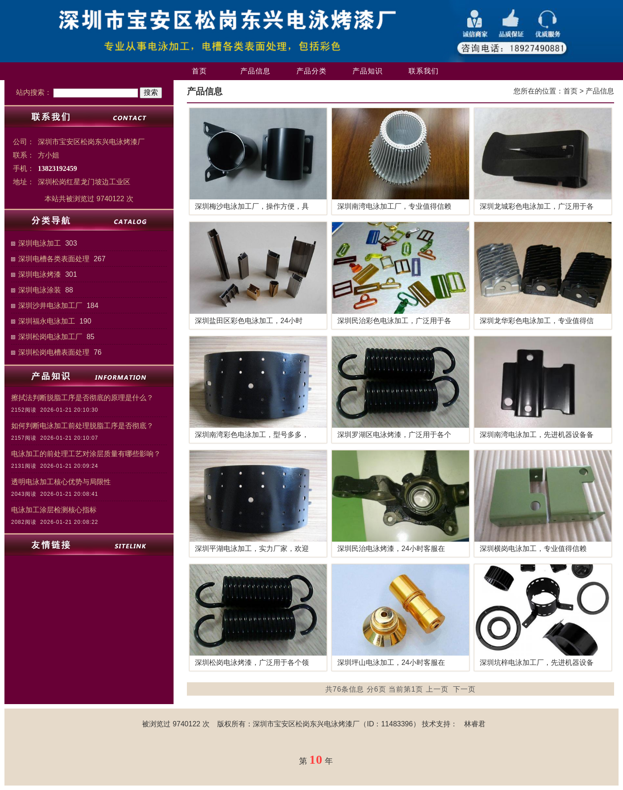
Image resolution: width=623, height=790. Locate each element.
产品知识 (367, 71)
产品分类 (311, 71)
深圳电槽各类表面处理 (53, 259)
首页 (199, 71)
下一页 (464, 689)
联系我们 (424, 71)
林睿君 (474, 724)
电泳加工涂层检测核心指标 (54, 510)
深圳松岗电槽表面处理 (53, 352)
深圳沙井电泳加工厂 (50, 305)
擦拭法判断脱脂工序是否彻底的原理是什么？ (82, 397)
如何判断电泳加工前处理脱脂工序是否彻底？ (82, 425)
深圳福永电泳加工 (46, 321)
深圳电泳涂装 (39, 290)
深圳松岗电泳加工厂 (50, 336)
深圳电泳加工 (39, 243)
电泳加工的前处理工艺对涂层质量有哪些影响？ (86, 454)
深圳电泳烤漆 (39, 274)
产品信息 (255, 71)
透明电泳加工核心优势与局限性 (61, 482)
